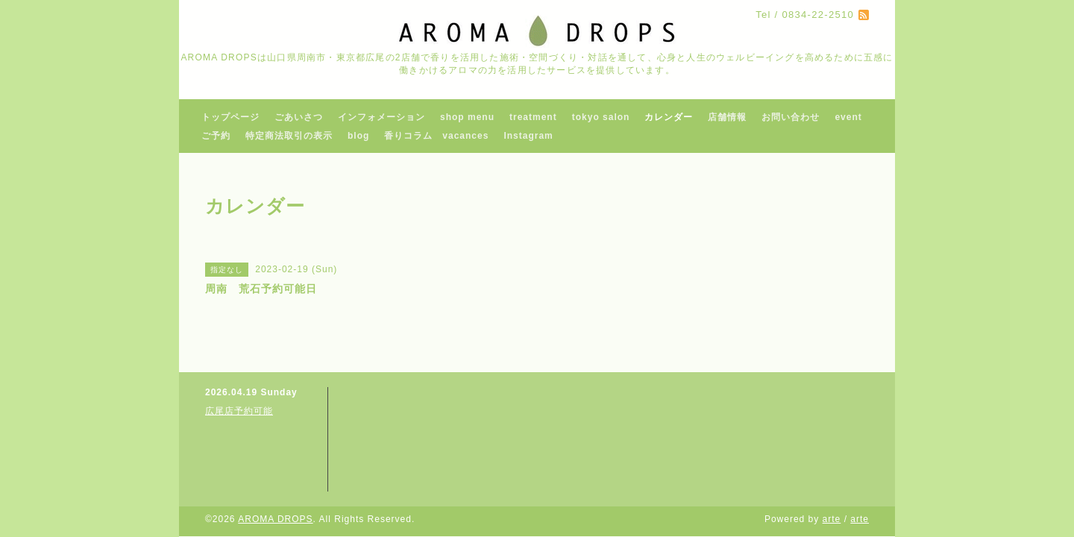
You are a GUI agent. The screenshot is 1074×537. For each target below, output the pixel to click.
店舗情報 (727, 117)
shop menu (467, 117)
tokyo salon (601, 117)
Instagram (528, 136)
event (848, 117)
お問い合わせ (790, 117)
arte (832, 519)
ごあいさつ (298, 117)
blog (358, 136)
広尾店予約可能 (239, 411)
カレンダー (668, 117)
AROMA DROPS (275, 519)
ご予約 (215, 136)
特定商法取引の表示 (289, 136)
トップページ (230, 117)
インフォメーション (381, 117)
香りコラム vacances (436, 136)
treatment (533, 117)
